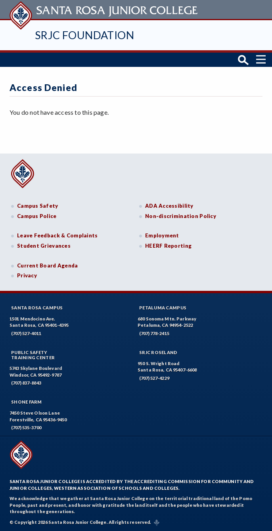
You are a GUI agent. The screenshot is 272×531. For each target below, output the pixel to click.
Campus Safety (37, 206)
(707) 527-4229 (154, 378)
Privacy (27, 275)
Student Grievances (44, 246)
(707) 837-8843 (26, 382)
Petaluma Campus (162, 307)
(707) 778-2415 (154, 333)
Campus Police (37, 216)
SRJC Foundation (84, 35)
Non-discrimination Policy (180, 216)
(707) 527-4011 (26, 333)
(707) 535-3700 (26, 427)
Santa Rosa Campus (37, 307)
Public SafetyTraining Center (33, 355)
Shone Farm (26, 401)
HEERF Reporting (168, 246)
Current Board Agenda (47, 265)
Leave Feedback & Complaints (57, 235)
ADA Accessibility (169, 206)
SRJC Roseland (158, 352)
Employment (162, 235)
